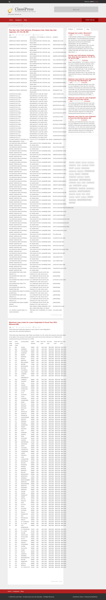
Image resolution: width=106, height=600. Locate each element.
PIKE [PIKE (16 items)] (83, 194)
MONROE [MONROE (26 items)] (72, 191)
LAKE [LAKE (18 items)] (83, 182)
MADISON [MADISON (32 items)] (73, 188)
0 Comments (87, 34)
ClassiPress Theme (78, 597)
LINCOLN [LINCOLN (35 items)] (77, 185)
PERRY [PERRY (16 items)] (78, 194)
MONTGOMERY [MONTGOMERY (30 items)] (84, 191)
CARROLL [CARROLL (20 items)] (72, 165)
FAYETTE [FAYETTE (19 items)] (80, 171)
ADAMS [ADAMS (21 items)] (71, 162)
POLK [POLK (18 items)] (88, 194)
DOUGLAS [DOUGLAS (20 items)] (72, 171)
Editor (13, 34)
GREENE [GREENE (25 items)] (85, 174)
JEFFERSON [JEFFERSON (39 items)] (84, 180)
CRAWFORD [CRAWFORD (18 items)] (85, 168)
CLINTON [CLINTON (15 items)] (77, 168)
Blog (25, 20)
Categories (18, 20)
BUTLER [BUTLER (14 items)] (84, 162)
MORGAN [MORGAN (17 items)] (72, 194)
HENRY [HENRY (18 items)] (87, 177)
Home (11, 20)
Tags (87, 29)
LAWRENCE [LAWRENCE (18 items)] (90, 182)
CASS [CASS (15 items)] (78, 165)
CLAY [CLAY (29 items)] (71, 168)
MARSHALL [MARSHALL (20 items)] (90, 188)
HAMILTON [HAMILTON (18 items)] (72, 177)
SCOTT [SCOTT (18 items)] (78, 197)
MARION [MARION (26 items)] (82, 188)
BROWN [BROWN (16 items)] (78, 162)
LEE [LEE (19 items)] (70, 185)
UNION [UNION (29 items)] (90, 197)
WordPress (94, 597)
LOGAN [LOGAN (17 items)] (85, 185)
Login (96, 1)
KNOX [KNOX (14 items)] (78, 182)
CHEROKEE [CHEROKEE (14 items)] (85, 165)
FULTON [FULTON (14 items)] (71, 174)
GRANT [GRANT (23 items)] (77, 174)
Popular (70, 29)
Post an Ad (90, 20)
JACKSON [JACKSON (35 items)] (73, 180)
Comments (79, 29)
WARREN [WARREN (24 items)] (72, 200)
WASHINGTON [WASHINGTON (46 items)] (84, 200)
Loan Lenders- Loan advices (24, 34)
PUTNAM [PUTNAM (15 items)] (71, 197)
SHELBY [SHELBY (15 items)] (83, 197)
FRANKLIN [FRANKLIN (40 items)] (89, 171)
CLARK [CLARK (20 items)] (92, 165)
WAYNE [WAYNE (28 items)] (72, 203)
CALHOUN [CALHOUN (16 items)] (91, 162)
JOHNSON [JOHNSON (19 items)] (72, 182)
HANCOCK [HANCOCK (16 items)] (80, 177)
